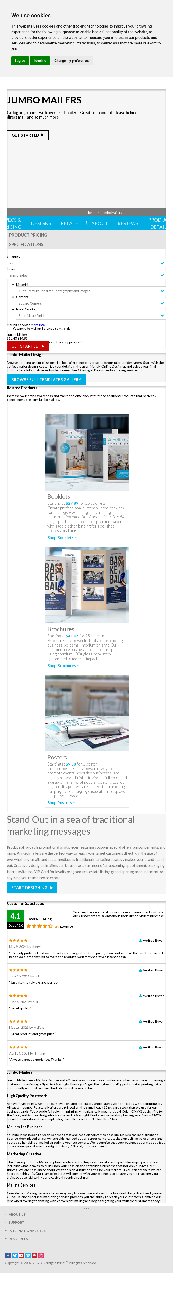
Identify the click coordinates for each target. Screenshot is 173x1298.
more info (38, 325)
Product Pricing (28, 235)
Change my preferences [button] (71, 61)
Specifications (26, 244)
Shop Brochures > (63, 665)
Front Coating (26, 309)
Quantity (13, 257)
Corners (22, 297)
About (99, 223)
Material (22, 284)
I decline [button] (40, 61)
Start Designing (29, 887)
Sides (11, 269)
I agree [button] (20, 61)
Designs (41, 223)
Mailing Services (18, 325)
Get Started (25, 135)
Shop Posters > (61, 802)
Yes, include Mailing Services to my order (42, 328)
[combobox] (86, 263)
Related (71, 223)
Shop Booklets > (62, 537)
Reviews (128, 223)
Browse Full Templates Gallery (46, 379)
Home (91, 212)
